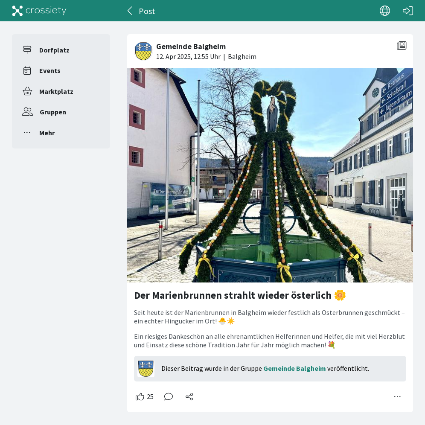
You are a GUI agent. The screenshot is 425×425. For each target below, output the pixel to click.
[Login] (408, 10)
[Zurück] (130, 10)
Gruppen (53, 112)
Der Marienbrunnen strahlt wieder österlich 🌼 (240, 295)
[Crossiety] (39, 10)
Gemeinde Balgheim (294, 368)
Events (50, 70)
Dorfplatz (54, 50)
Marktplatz (56, 91)
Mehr (47, 132)
